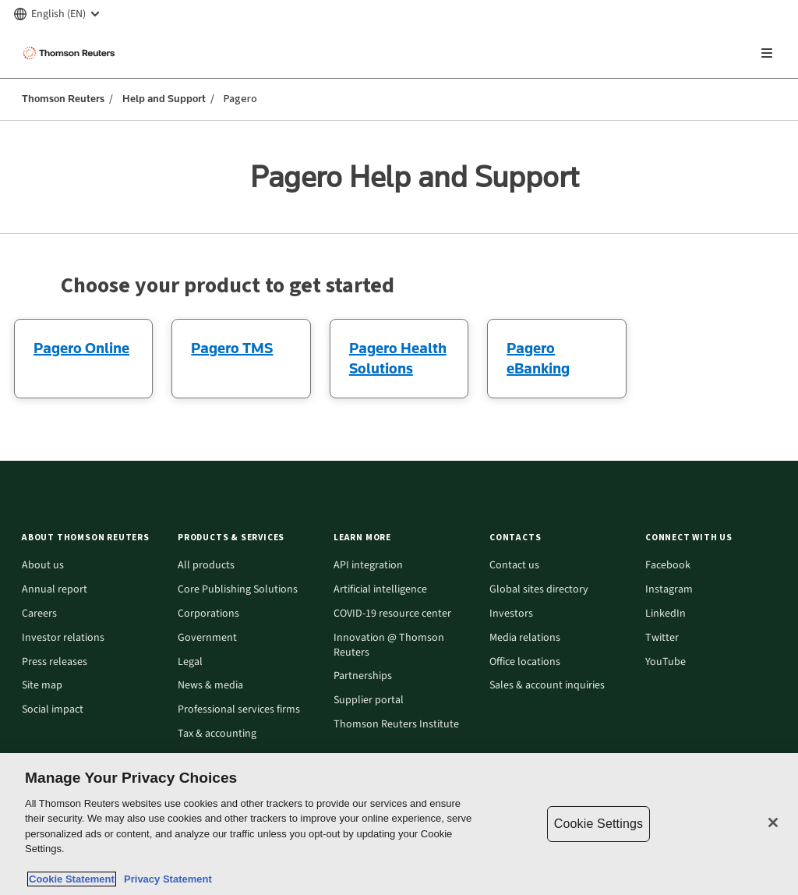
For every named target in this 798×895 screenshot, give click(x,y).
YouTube (665, 662)
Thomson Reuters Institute (396, 724)
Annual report (54, 589)
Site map (42, 685)
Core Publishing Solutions (238, 589)
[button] (90, 537)
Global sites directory (538, 589)
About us (43, 565)
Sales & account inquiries (547, 685)
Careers (39, 614)
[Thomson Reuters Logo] (71, 53)
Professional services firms (239, 709)
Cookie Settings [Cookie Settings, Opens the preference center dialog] (598, 823)
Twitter (662, 638)
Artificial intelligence (380, 589)
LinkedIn (665, 614)
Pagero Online (81, 347)
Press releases (54, 662)
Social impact (52, 709)
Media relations (524, 638)
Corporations (208, 614)
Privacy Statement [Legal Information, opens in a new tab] (165, 879)
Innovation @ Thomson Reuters (389, 645)
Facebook (667, 565)
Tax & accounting (217, 734)
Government (207, 638)
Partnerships (363, 676)
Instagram (669, 589)
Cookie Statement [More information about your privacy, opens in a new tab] (72, 879)
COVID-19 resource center (392, 614)
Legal (190, 662)
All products (206, 565)
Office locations (524, 662)
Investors (511, 614)
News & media (210, 685)
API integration (368, 565)
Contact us (514, 565)
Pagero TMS (232, 347)
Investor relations (63, 638)
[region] (399, 824)
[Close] (773, 822)
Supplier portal (369, 700)
